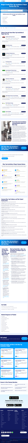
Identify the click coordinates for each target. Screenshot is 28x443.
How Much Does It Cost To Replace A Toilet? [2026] (7, 309)
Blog (1, 413)
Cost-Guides (2, 414)
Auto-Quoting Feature (24, 416)
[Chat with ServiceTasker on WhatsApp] (12, 432)
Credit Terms (23, 423)
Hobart (9, 420)
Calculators (2, 420)
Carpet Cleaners (17, 418)
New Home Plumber (3, 329)
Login (1, 425)
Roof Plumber (3, 330)
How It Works (23, 417)
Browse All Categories (23, 419)
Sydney (9, 413)
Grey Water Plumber (3, 323)
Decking (16, 415)
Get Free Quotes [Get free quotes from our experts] (23, 432)
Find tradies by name (3, 422)
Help (1, 421)
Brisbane (9, 415)
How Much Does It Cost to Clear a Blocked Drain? (7, 306)
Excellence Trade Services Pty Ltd (10, 36)
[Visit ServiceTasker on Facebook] (2, 432)
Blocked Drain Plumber (4, 324)
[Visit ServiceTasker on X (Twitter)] (5, 432)
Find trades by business (2, 424)
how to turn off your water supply (6, 286)
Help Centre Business (24, 426)
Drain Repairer (3, 316)
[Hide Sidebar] (27, 0)
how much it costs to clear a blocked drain (6, 297)
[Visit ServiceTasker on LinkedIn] (9, 432)
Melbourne (9, 414)
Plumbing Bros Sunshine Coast (10, 78)
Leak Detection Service (4, 322)
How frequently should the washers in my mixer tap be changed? (7, 391)
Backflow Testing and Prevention (5, 331)
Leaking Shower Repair (4, 317)
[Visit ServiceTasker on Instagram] (7, 432)
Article (1, 415)
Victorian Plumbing (8, 111)
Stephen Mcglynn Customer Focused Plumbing (12, 95)
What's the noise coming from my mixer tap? (6, 384)
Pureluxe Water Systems (9, 45)
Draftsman (16, 416)
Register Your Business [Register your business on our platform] (5, 435)
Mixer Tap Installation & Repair (5, 318)
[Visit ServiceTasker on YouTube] (10, 432)
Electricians (16, 423)
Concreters (16, 422)
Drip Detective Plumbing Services (10, 53)
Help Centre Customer (23, 428)
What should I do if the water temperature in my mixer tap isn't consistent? (6, 388)
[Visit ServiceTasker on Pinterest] (3, 432)
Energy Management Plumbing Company (11, 70)
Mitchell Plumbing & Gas (9, 87)
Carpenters (16, 417)
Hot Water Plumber (3, 325)
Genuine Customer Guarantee (24, 415)
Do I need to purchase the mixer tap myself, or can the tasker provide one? (20, 388)
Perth (8, 416)
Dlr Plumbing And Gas (9, 61)
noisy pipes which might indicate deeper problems (6, 270)
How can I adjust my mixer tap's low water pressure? (20, 385)
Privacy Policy (23, 413)
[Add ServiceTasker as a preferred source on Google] (14, 397)
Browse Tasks (23, 425)
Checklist (2, 416)
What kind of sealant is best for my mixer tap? (20, 390)
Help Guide (23, 424)
